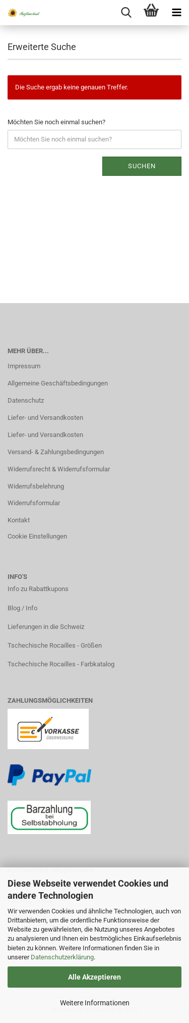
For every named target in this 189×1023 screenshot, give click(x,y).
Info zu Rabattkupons (38, 589)
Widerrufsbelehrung (36, 486)
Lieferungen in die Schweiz (46, 626)
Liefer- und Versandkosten (45, 417)
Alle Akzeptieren (94, 977)
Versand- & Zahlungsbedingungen (56, 452)
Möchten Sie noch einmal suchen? (56, 122)
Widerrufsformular (34, 503)
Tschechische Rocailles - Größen (55, 645)
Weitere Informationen (95, 1003)
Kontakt (19, 520)
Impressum (24, 366)
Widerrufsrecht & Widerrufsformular (59, 469)
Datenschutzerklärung (62, 957)
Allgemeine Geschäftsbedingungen (58, 383)
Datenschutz (26, 400)
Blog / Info (22, 608)
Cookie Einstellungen (37, 536)
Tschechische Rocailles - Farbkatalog (61, 664)
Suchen (142, 166)
